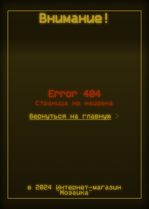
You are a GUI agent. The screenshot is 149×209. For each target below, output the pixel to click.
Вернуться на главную (70, 116)
